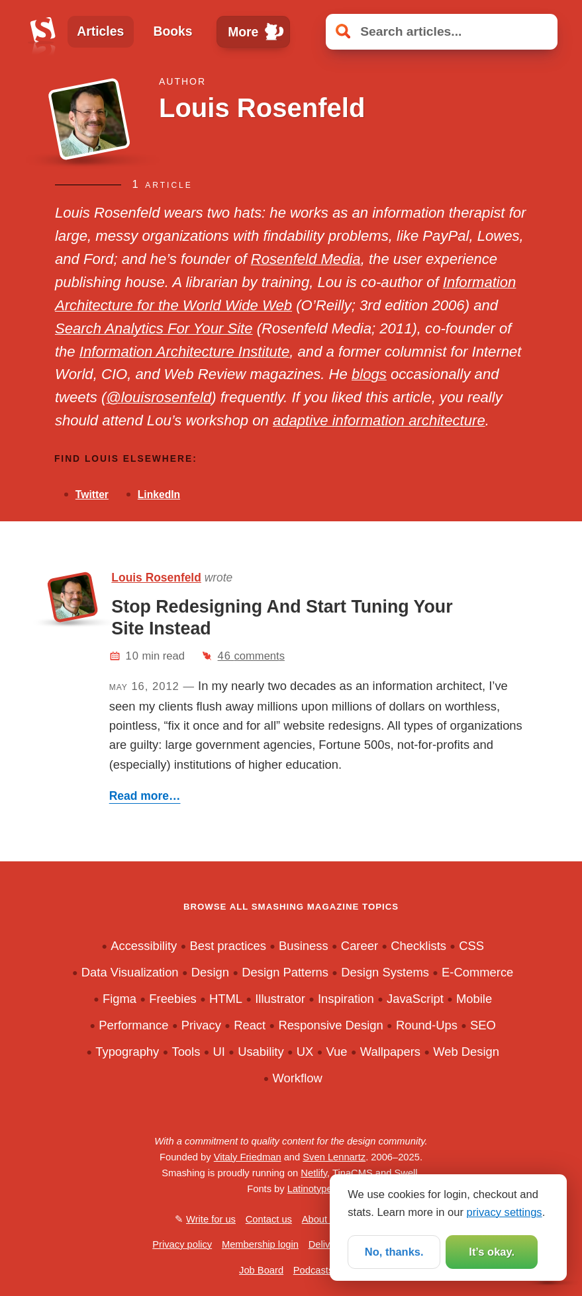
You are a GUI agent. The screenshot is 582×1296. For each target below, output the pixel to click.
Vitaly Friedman (247, 1157)
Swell (405, 1173)
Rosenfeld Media (306, 259)
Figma (119, 999)
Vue (337, 1051)
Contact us (269, 1219)
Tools (185, 1051)
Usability (260, 1051)
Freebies (173, 999)
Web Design (466, 1051)
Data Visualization (130, 972)
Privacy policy (182, 1244)
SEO (483, 1025)
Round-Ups (427, 1025)
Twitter (92, 494)
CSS (471, 946)
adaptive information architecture (379, 420)
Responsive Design (330, 1025)
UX (305, 1051)
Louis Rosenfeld (156, 577)
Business (303, 946)
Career (359, 946)
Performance (133, 1025)
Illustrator (280, 999)
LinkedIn (159, 494)
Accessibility (144, 946)
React (250, 1025)
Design (210, 972)
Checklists (418, 946)
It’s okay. (491, 1252)
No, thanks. (394, 1252)
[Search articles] (442, 32)
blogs (369, 374)
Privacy (201, 1025)
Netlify (314, 1173)
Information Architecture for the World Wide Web (285, 294)
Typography (127, 1051)
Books (173, 31)
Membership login (260, 1244)
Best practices (227, 946)
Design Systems (385, 972)
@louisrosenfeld (158, 397)
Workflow (297, 1078)
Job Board (261, 1270)
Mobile (474, 999)
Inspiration (346, 999)
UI (219, 1051)
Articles (100, 31)
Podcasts (313, 1270)
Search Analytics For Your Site (154, 328)
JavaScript (415, 999)
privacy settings (504, 1211)
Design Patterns (285, 972)
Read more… (145, 795)
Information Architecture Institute (184, 351)
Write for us (211, 1219)
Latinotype (309, 1189)
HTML (225, 999)
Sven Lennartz (334, 1157)
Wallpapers (390, 1051)
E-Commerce (477, 972)
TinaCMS (352, 1173)
